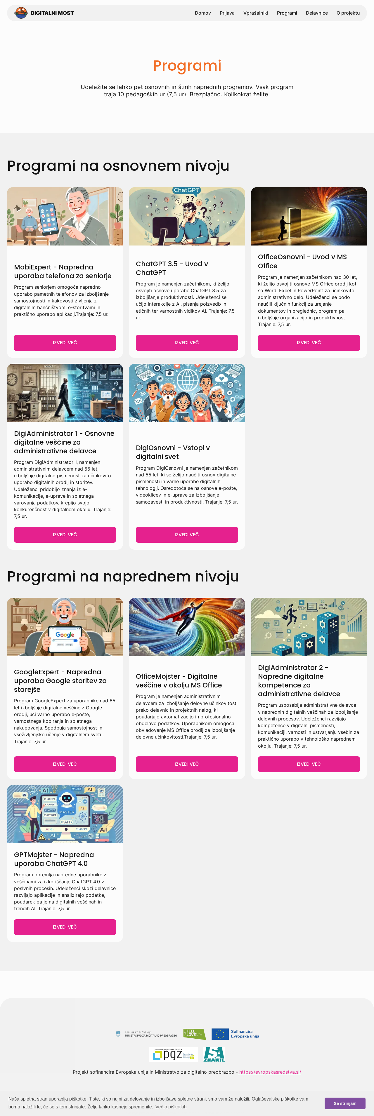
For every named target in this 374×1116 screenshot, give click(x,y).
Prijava (227, 13)
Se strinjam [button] (345, 1103)
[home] (44, 13)
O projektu (348, 13)
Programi (287, 13)
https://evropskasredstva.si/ (269, 1072)
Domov (203, 13)
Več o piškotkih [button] (171, 1106)
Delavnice (317, 13)
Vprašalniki (255, 13)
